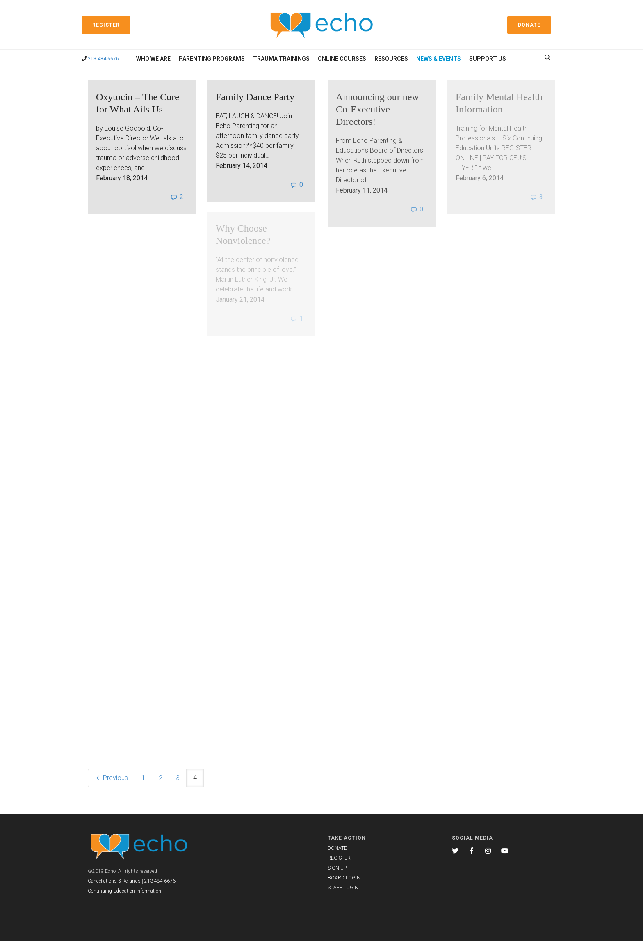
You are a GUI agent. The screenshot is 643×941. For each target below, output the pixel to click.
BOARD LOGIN (344, 878)
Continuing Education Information (124, 891)
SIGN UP (337, 868)
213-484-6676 (103, 59)
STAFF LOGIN (343, 888)
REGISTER (339, 858)
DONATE (337, 848)
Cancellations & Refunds (114, 881)
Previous (111, 778)
